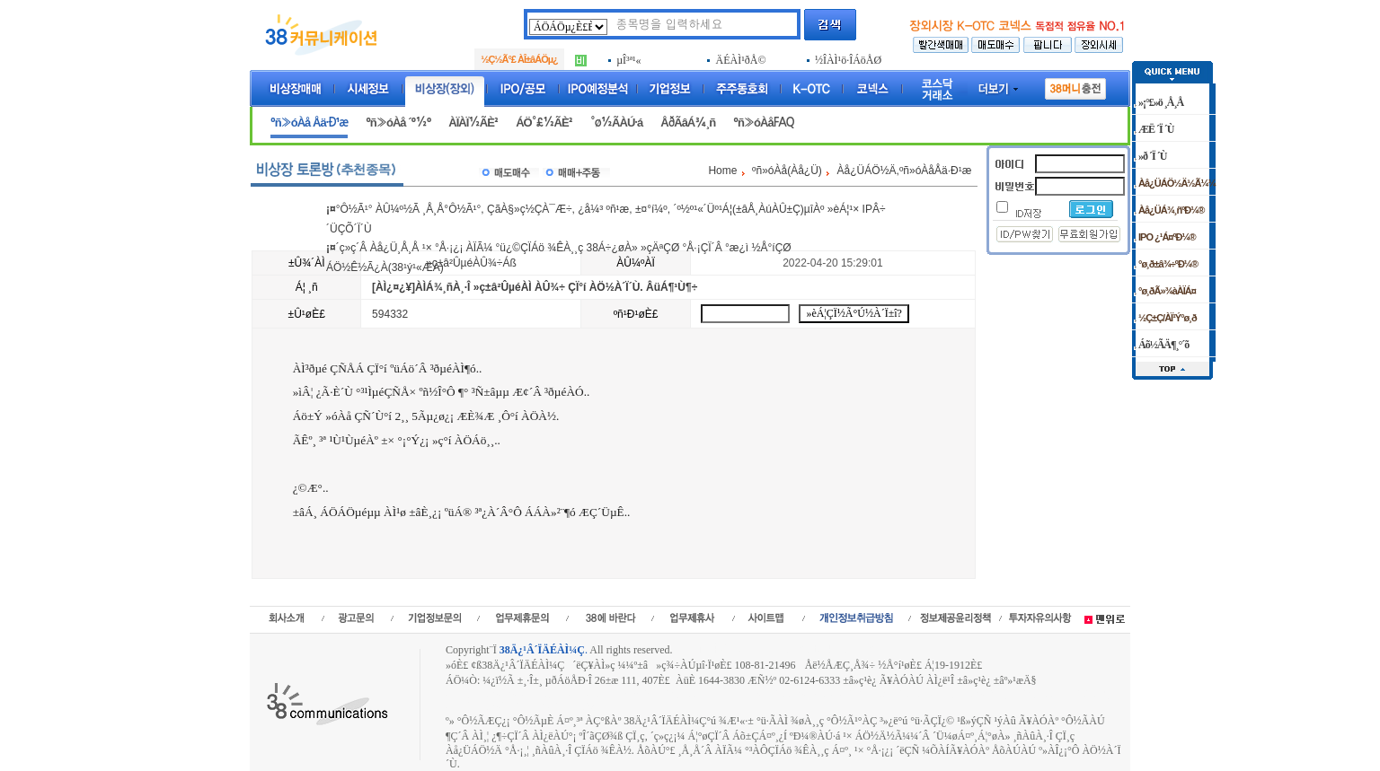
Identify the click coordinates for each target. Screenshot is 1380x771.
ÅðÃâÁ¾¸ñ (687, 122)
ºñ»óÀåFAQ (763, 122)
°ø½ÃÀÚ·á (616, 122)
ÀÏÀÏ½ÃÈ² (473, 122)
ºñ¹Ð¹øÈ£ (636, 314)
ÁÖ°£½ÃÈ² (544, 122)
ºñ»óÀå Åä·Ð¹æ (309, 122)
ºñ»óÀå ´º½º (398, 122)
